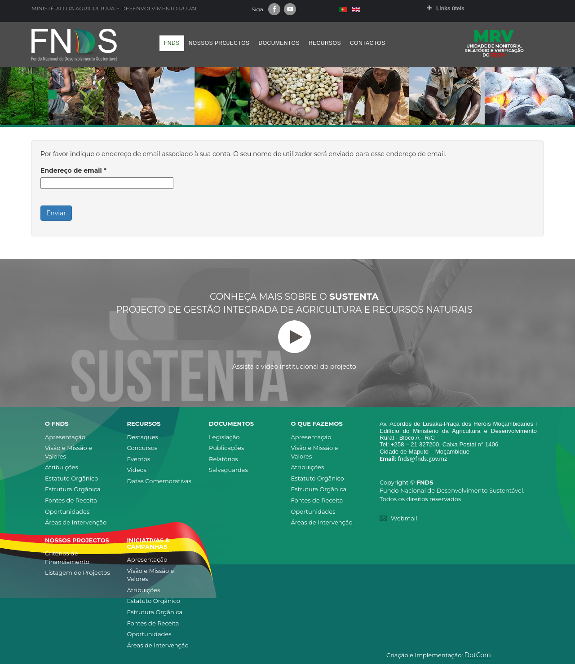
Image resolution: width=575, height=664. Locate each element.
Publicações (226, 447)
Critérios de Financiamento (67, 557)
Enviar (56, 213)
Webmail (404, 518)
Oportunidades (67, 511)
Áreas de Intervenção (75, 522)
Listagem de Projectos (77, 572)
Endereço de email (73, 170)
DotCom (477, 655)
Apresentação (65, 437)
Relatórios (223, 459)
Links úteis (450, 8)
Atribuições (61, 467)
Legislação (224, 437)
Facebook (274, 9)
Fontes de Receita (71, 500)
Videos (137, 469)
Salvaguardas (228, 469)
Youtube (290, 9)
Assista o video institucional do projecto (294, 345)
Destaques (142, 437)
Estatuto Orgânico (71, 478)
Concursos (142, 447)
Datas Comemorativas (159, 481)
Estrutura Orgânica (73, 489)
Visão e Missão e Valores (68, 452)
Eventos (138, 459)
